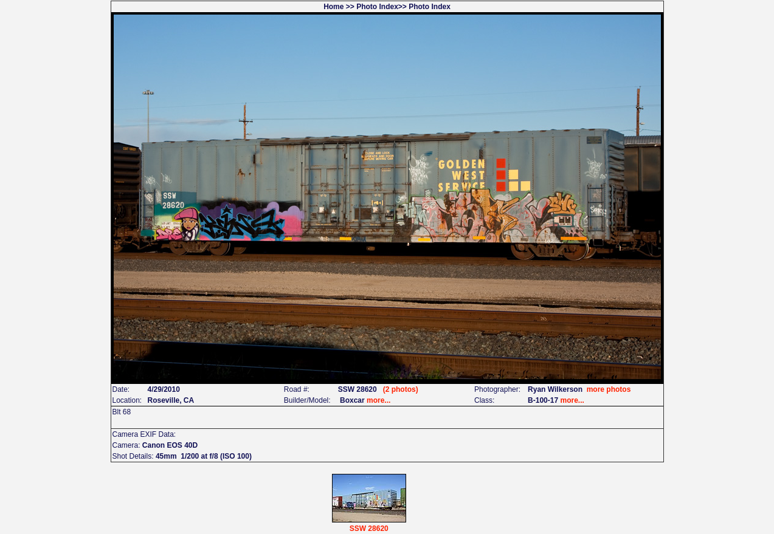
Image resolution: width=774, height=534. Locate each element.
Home (333, 6)
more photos (609, 389)
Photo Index (377, 6)
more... (378, 400)
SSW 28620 (369, 528)
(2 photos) (400, 389)
